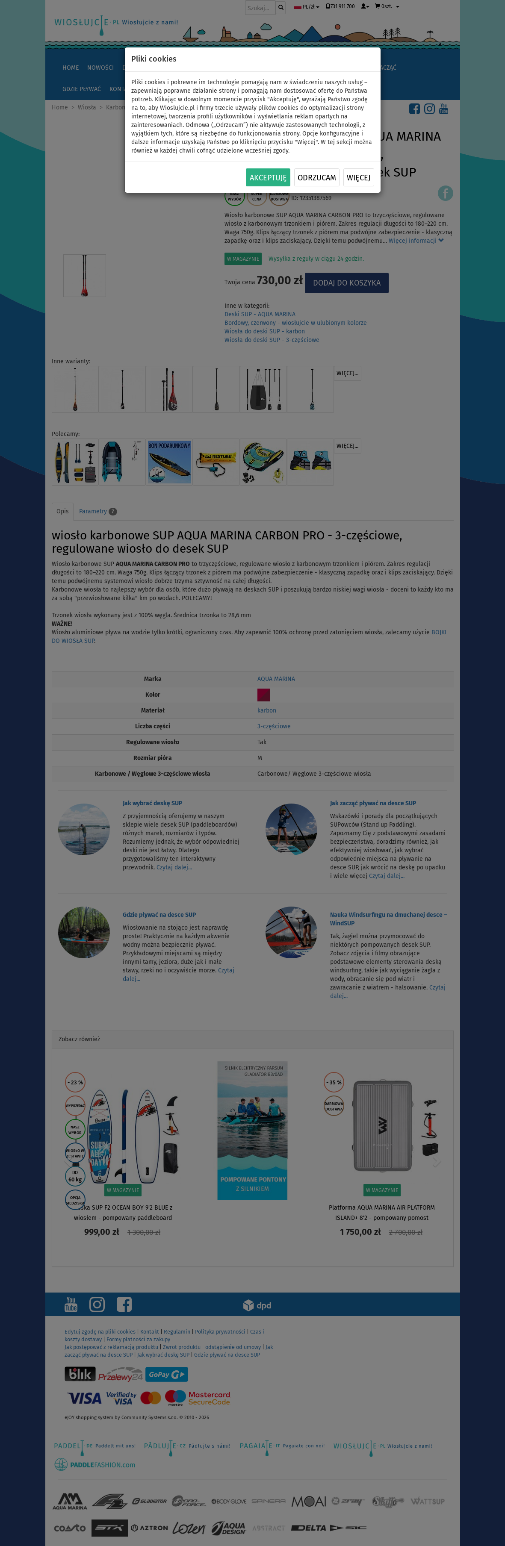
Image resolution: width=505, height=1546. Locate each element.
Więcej (358, 178)
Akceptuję (268, 178)
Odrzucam (317, 178)
